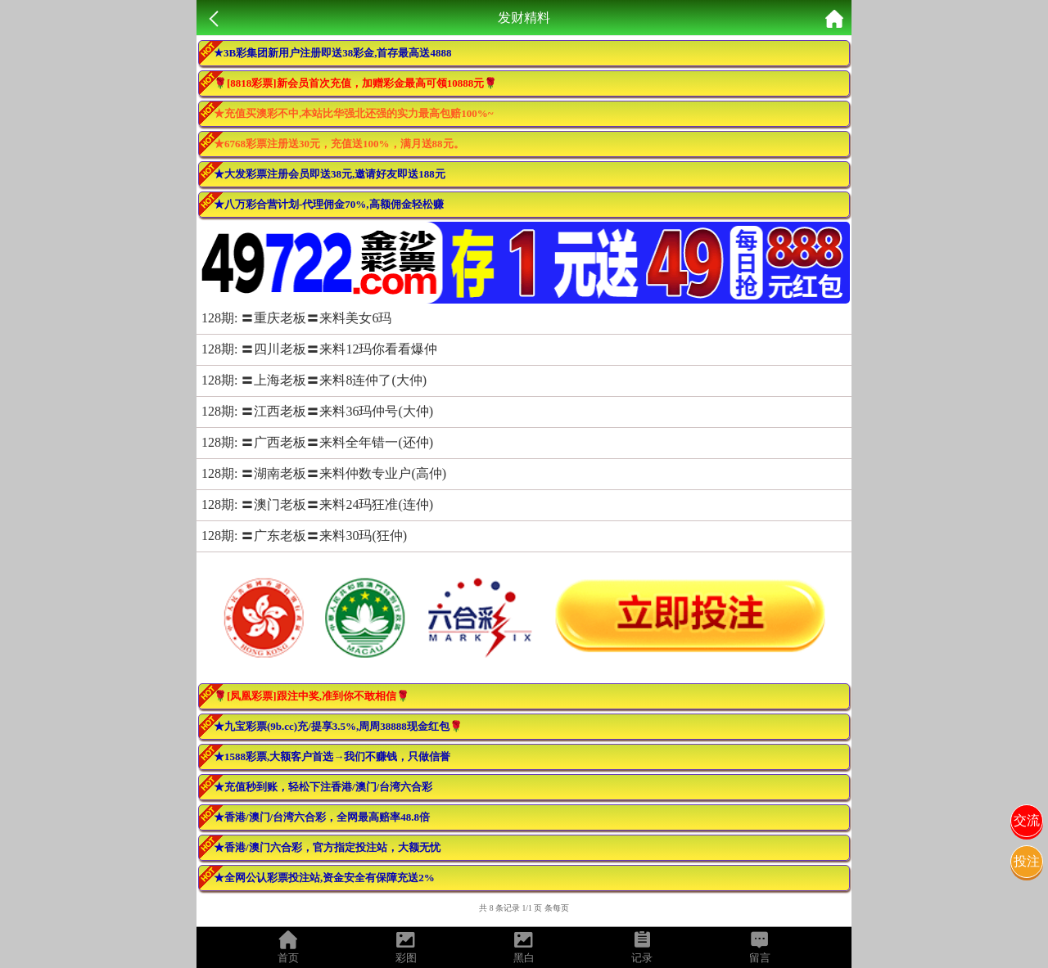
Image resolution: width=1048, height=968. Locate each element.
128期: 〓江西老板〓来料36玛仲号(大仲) (317, 411)
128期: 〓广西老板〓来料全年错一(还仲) (317, 442)
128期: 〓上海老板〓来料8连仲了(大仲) (314, 380)
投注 (1027, 861)
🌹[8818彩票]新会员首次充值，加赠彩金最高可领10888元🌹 (355, 83)
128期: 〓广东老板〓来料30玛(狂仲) (304, 536)
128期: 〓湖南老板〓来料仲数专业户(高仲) (323, 473)
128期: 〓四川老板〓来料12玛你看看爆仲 (319, 349)
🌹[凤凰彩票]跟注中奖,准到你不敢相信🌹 (311, 696)
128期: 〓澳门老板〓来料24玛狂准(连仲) (317, 504)
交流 (1027, 820)
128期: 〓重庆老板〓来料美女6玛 (296, 318)
